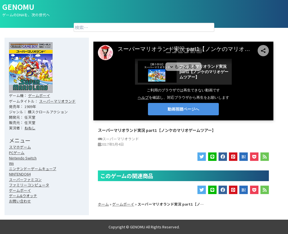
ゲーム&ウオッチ (23, 195)
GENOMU (18, 6)
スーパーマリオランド (57, 101)
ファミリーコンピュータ (29, 185)
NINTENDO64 (20, 174)
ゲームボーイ (39, 95)
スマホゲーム (20, 147)
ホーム (103, 204)
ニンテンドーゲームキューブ (32, 168)
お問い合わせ (20, 201)
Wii (11, 163)
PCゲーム (16, 152)
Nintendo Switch (23, 158)
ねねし (29, 127)
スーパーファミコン (25, 179)
